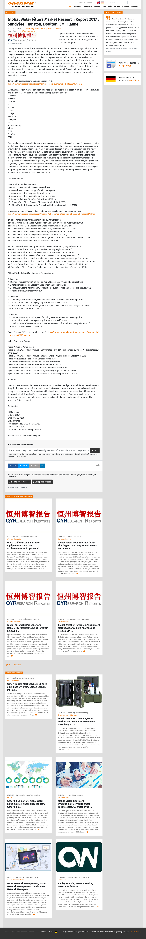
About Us (134, 6)
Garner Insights (63, 797)
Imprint (89, 2)
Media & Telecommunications (26, 537)
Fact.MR (10, 797)
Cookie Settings (135, 932)
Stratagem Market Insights (67, 715)
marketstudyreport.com (15, 880)
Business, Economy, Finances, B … (28, 795)
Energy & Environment (75, 795)
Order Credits (107, 6)
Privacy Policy (79, 932)
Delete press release (19, 482)
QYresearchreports (28, 31)
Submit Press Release (91, 6)
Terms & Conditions (92, 932)
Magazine (125, 6)
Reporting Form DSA (121, 932)
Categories (77, 6)
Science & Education (74, 537)
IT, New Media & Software (25, 678)
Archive (117, 6)
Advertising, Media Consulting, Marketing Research (44, 29)
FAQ (64, 932)
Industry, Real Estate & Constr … (27, 619)
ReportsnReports (13, 680)
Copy (95, 450)
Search (133, 3)
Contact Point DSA (106, 932)
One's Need (62, 880)
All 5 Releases (13, 665)
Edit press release (42, 482)
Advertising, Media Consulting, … (78, 713)
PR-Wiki (82, 2)
